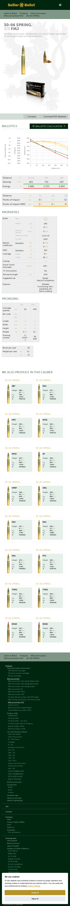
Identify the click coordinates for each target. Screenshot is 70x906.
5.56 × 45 (11, 753)
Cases (10, 790)
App (7, 806)
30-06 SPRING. (33, 16)
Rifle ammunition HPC (16, 694)
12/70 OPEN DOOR (15, 776)
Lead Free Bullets (14, 734)
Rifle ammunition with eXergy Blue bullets (23, 684)
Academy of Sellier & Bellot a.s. (18, 848)
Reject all (35, 899)
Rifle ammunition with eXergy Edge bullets (23, 681)
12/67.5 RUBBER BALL (16, 774)
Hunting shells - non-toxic (17, 721)
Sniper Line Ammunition (17, 763)
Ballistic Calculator (49, 126)
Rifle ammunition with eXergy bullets (21, 686)
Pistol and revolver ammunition (18, 668)
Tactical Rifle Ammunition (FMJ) (19, 710)
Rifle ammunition (38, 13)
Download (11, 830)
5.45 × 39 (11, 768)
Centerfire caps (12, 795)
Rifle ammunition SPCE (16, 692)
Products (24, 13)
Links (9, 825)
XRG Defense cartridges (16, 670)
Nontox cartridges (14, 676)
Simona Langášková (15, 864)
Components (12, 785)
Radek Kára (12, 853)
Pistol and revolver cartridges (18, 673)
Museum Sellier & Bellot (15, 822)
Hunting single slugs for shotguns (20, 723)
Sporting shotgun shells (16, 729)
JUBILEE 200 (12, 715)
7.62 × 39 (11, 755)
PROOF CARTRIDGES (15, 800)
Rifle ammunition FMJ (13, 16)
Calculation (19, 243)
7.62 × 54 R (12, 760)
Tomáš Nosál (13, 869)
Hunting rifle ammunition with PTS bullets (23, 697)
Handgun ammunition (16, 747)
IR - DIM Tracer (13, 739)
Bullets (10, 787)
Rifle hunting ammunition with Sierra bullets (24, 700)
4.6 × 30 (11, 750)
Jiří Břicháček (13, 861)
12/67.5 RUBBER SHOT (16, 771)
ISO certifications (14, 832)
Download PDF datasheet (53, 116)
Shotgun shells (12, 713)
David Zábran (13, 851)
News (9, 819)
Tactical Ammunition (15, 766)
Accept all (34, 893)
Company (9, 817)
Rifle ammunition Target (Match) (20, 708)
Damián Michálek (14, 867)
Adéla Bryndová (13, 872)
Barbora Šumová (13, 843)
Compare (30, 116)
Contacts (9, 812)
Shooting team (11, 838)
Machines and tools (14, 798)
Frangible (11, 742)
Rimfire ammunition (14, 782)
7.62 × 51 (11, 758)
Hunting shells (13, 718)
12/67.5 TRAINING (14, 779)
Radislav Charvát (14, 859)
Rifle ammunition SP (15, 689)
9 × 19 (10, 745)
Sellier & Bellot (10, 13)
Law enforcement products (17, 732)
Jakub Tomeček (13, 846)
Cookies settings (33, 886)
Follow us (10, 827)
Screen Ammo (13, 705)
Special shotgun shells (16, 726)
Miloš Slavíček (12, 840)
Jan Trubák (12, 856)
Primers (11, 792)
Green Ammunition (15, 737)
